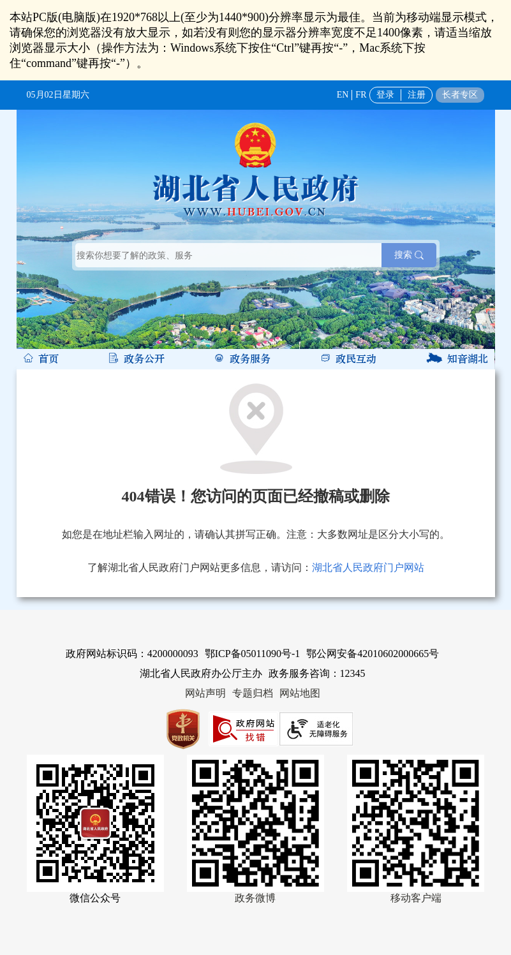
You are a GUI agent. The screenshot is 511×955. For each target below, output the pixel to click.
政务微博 (255, 897)
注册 (417, 95)
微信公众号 (95, 897)
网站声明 (205, 693)
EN (343, 95)
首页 (48, 359)
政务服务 (250, 359)
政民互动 (356, 359)
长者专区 (460, 95)
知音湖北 (467, 359)
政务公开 (144, 359)
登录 (385, 95)
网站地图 (299, 693)
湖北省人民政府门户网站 (368, 567)
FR (360, 95)
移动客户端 (415, 897)
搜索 (409, 254)
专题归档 (252, 693)
